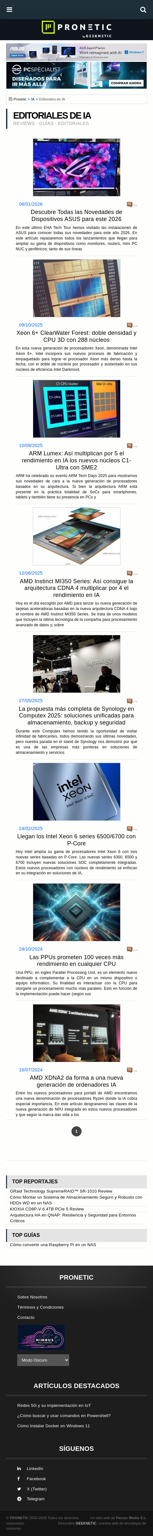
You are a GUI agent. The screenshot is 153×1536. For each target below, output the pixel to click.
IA (33, 99)
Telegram (31, 1498)
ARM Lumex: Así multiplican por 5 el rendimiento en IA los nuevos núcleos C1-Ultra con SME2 (76, 460)
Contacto (25, 1317)
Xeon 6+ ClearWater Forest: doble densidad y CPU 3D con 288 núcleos (77, 336)
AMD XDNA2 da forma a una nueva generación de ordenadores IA (76, 1081)
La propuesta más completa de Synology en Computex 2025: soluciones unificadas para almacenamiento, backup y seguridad (76, 716)
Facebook (31, 1478)
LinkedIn (30, 1468)
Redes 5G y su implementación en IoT (54, 1405)
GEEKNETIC (86, 1523)
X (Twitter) (32, 1489)
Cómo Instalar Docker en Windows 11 (53, 1425)
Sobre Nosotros (32, 1297)
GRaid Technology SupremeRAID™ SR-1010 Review (61, 1191)
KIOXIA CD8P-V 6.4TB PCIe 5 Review (47, 1209)
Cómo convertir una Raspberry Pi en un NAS (53, 1244)
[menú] (9, 9)
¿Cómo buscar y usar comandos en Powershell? (64, 1415)
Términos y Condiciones (40, 1307)
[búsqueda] (143, 9)
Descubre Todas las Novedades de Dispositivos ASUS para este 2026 (76, 215)
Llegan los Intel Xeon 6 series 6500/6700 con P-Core (76, 840)
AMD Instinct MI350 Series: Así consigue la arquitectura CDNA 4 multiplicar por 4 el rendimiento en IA (76, 588)
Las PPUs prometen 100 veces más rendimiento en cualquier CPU (76, 960)
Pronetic (19, 99)
